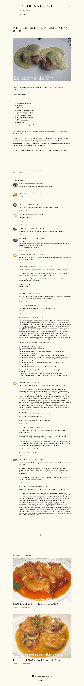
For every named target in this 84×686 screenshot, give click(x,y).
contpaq (22, 310)
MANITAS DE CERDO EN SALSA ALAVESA (35, 603)
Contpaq (22, 305)
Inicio (22, 14)
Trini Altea (22, 239)
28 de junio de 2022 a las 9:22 (34, 317)
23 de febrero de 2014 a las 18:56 (34, 183)
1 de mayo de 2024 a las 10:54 (34, 382)
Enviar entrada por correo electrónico (31, 170)
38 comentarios (25, 663)
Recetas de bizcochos (27, 267)
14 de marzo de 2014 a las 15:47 (35, 239)
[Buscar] (70, 6)
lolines (21, 194)
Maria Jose (23, 228)
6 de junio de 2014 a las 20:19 (43, 266)
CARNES (21, 173)
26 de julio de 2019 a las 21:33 (34, 305)
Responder (23, 189)
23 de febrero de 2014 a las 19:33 (33, 194)
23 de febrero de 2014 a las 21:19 (32, 204)
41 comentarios (25, 607)
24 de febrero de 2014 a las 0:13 (36, 228)
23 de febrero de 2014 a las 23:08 (34, 214)
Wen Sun (22, 460)
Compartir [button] (16, 170)
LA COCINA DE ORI (35, 6)
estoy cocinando (54, 87)
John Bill (22, 383)
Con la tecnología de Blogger (42, 676)
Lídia (20, 204)
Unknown (22, 254)
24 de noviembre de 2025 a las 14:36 (36, 486)
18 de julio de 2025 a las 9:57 (34, 427)
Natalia (21, 214)
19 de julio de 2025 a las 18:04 (34, 460)
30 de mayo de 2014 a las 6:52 (35, 254)
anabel (21, 183)
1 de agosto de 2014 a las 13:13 (31, 293)
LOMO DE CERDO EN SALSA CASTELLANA (36, 659)
